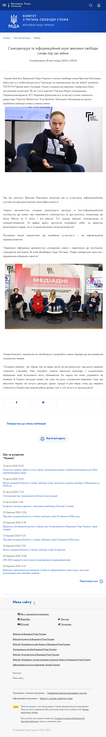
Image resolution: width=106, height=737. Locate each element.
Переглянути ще (89, 581)
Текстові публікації (22, 38)
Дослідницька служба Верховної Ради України (34, 650)
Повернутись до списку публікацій (26, 424)
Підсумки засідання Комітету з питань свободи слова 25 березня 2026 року (41, 516)
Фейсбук (24, 619)
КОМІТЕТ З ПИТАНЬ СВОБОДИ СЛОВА (46, 18)
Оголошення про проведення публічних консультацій (30, 496)
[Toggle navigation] (4, 5)
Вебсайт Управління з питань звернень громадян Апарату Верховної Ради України (51, 660)
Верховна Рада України (38, 25)
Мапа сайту (18, 678)
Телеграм (64, 624)
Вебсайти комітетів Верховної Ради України (33, 639)
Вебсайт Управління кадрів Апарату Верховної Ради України (41, 644)
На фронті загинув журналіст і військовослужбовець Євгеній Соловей (38, 506)
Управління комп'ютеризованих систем (67, 693)
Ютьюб (23, 624)
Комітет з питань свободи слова (56, 698)
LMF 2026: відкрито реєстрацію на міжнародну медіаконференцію (37, 560)
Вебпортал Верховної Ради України (29, 634)
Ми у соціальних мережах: (33, 614)
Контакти (17, 673)
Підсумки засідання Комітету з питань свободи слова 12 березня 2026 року (41, 540)
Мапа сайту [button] (22, 602)
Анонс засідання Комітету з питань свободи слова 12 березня (34, 550)
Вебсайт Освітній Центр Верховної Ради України (36, 655)
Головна (6, 38)
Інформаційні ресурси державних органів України (36, 665)
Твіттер (63, 619)
